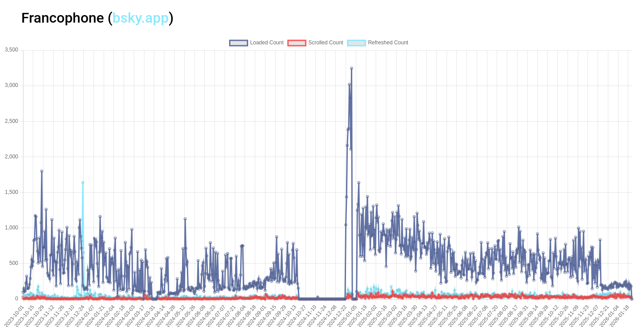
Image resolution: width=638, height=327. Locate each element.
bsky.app (141, 17)
